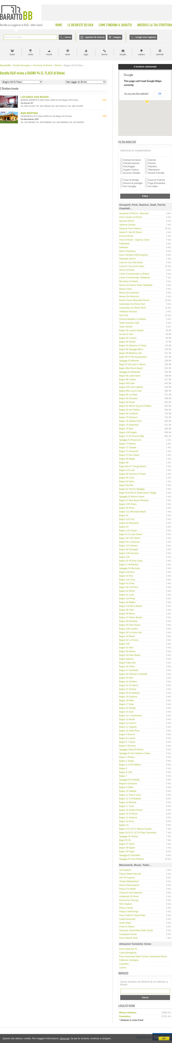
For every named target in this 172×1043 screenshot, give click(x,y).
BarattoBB (5, 65)
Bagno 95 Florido (127, 342)
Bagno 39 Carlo (126, 610)
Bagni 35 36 (125, 840)
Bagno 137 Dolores (128, 545)
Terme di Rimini (126, 270)
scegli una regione (145, 37)
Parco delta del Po (128, 949)
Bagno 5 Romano (127, 746)
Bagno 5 (123, 768)
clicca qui (64, 1038)
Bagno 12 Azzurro (127, 723)
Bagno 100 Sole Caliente (131, 387)
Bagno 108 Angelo (128, 432)
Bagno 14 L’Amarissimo (130, 715)
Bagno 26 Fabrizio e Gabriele (133, 674)
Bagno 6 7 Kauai (127, 742)
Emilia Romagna (21, 65)
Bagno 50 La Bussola (129, 542)
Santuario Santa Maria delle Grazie (136, 930)
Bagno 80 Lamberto (128, 413)
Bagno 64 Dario (126, 481)
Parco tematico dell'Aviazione (133, 255)
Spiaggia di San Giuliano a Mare (134, 753)
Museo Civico (125, 289)
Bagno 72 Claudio (127, 447)
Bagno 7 (123, 776)
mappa (117, 37)
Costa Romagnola (127, 952)
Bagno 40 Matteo (127, 602)
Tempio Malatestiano (129, 881)
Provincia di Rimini (42, 65)
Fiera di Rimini (126, 236)
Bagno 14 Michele (127, 802)
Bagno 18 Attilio (126, 700)
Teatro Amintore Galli (129, 323)
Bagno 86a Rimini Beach (131, 368)
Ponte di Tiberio (126, 926)
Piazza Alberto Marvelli (130, 874)
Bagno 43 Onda (126, 583)
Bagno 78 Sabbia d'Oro (130, 421)
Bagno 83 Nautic (127, 402)
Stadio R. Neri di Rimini (130, 232)
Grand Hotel (125, 923)
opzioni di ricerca (94, 37)
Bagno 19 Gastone (128, 696)
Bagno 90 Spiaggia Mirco (131, 349)
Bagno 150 (124, 644)
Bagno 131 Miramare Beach (132, 511)
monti (49, 54)
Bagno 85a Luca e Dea (130, 391)
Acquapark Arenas (128, 934)
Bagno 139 (124, 557)
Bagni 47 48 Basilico (129, 564)
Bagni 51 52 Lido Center (130, 534)
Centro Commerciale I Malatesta (134, 277)
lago (86, 54)
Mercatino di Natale (128, 281)
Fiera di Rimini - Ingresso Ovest (134, 240)
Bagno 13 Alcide (127, 719)
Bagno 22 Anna (126, 821)
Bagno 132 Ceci (126, 519)
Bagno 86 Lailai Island (129, 376)
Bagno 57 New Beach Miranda (133, 500)
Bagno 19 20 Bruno (128, 814)
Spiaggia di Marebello (129, 372)
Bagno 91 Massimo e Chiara (133, 345)
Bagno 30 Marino (127, 651)
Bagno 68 (123, 462)
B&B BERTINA (29, 113)
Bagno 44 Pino (126, 576)
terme (104, 54)
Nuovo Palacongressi (129, 885)
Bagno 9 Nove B (127, 734)
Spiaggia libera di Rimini (131, 749)
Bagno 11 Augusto (128, 727)
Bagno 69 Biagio (127, 459)
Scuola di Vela (126, 334)
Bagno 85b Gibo (127, 383)
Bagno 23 (123, 825)
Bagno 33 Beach (127, 636)
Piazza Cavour (126, 908)
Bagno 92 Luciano (128, 338)
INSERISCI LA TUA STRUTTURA (154, 25)
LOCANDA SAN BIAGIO (35, 96)
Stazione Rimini (126, 221)
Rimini (58, 65)
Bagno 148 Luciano (128, 628)
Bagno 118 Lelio (127, 470)
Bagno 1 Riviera (126, 757)
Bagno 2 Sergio (126, 761)
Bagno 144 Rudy (127, 598)
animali (159, 54)
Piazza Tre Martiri (127, 889)
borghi (123, 54)
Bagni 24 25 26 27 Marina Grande (135, 829)
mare (12, 54)
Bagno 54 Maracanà (128, 523)
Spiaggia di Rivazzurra (130, 440)
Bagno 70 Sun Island (129, 455)
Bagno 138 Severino (129, 553)
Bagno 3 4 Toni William (130, 764)
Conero (122, 967)
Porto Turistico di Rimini (130, 217)
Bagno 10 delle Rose (129, 730)
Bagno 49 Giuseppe (128, 549)
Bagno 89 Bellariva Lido (130, 353)
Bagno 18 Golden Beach (131, 810)
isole (30, 54)
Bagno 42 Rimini (127, 591)
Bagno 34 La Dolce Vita (130, 632)
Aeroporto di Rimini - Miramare (134, 213)
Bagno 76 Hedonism (129, 425)
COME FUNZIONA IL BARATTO (115, 25)
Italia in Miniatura (127, 251)
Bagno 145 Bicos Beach (130, 606)
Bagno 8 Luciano (127, 738)
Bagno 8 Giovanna (128, 783)
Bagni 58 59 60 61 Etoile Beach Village (137, 493)
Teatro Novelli (125, 326)
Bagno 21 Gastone (128, 817)
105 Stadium (125, 870)
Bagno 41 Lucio (126, 595)
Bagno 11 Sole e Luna (130, 795)
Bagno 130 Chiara (128, 504)
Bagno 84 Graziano (128, 398)
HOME (58, 25)
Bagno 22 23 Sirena (128, 685)
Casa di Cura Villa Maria (131, 262)
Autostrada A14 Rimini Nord (132, 308)
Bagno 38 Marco (127, 613)
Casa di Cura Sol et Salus (131, 266)
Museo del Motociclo (129, 296)
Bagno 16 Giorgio (127, 708)
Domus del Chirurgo (129, 900)
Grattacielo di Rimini (129, 896)
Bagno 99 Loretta (127, 379)
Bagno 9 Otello (126, 787)
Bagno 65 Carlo (126, 477)
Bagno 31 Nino (126, 647)
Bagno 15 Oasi (126, 712)
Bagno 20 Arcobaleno (129, 693)
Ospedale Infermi (127, 258)
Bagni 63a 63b (126, 485)
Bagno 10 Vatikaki (127, 791)
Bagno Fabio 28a (127, 662)
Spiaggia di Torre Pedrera (131, 859)
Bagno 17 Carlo (126, 806)
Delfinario (123, 247)
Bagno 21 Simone (127, 689)
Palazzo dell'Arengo (128, 911)
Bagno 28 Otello (127, 666)
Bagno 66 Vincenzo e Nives (132, 474)
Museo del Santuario (129, 292)
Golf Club (123, 315)
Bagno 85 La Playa (128, 394)
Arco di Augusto (127, 877)
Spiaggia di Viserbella (129, 855)
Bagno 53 (123, 527)
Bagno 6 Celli (125, 772)
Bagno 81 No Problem (129, 409)
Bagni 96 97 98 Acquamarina (133, 357)
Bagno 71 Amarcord (128, 451)
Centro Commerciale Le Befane (134, 274)
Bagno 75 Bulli (126, 428)
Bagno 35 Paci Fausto (129, 625)
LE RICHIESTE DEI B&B (80, 25)
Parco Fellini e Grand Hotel (132, 915)
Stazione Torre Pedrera (130, 228)
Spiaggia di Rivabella (129, 780)
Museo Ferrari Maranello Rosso (134, 300)
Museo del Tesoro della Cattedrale (135, 285)
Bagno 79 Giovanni (128, 417)
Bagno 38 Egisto (127, 847)
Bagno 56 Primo (127, 508)
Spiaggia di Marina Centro (131, 496)
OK (164, 1038)
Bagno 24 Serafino (128, 681)
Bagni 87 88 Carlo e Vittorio (132, 364)
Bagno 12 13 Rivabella (130, 798)
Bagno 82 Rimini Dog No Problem (135, 406)
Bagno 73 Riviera (127, 443)
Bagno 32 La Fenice (128, 640)
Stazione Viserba (127, 224)
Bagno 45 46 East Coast (130, 561)
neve (67, 54)
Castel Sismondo (127, 919)
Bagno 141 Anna (127, 579)
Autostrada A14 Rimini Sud (132, 304)
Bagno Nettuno (126, 659)
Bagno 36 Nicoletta (128, 621)
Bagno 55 (123, 515)
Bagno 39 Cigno (127, 851)
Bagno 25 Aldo (126, 678)
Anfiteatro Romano (128, 311)
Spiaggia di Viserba (128, 836)
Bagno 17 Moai (126, 704)
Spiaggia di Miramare (129, 568)
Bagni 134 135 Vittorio (129, 538)
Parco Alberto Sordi (128, 938)
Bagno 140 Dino (127, 572)
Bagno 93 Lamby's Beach (131, 330)
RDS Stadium (125, 904)
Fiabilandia (124, 243)
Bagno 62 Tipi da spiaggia (132, 489)
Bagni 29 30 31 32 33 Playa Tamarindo (137, 832)
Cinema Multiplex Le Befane (132, 319)
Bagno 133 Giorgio (128, 530)
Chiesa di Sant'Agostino (130, 892)
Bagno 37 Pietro (127, 844)
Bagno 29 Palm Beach (129, 655)
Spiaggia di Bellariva (129, 360)
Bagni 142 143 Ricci (128, 587)
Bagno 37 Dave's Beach (130, 617)
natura (141, 54)
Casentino (124, 964)
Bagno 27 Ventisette (128, 670)
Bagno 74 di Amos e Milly (131, 436)
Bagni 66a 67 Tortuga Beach (132, 466)
